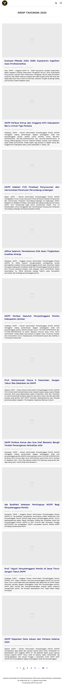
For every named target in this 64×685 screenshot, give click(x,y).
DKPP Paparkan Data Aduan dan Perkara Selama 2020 (31, 640)
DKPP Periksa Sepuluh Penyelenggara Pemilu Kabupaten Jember (31, 317)
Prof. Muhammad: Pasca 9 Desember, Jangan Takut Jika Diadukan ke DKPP (31, 381)
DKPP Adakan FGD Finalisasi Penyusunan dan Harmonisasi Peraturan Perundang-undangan (31, 188)
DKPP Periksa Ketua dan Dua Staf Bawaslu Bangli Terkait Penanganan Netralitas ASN (31, 444)
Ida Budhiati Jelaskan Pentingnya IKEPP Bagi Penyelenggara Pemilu (31, 506)
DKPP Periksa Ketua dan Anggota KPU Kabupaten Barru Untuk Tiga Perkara (31, 124)
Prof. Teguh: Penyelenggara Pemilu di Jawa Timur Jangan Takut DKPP (31, 570)
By (17, 67)
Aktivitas (7, 67)
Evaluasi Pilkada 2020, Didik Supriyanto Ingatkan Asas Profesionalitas (31, 62)
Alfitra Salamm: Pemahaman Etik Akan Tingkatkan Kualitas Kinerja (31, 252)
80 (43, 668)
